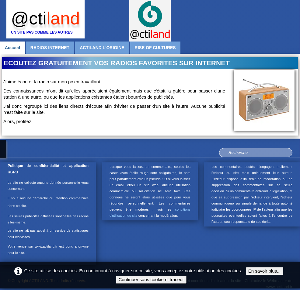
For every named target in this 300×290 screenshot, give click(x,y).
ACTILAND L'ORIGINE (102, 47)
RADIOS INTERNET (49, 47)
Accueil (12, 47)
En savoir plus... (264, 271)
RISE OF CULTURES (155, 47)
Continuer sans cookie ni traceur (151, 279)
